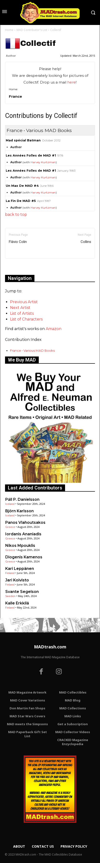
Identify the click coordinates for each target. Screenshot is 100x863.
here (71, 82)
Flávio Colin (18, 242)
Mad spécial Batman (23, 140)
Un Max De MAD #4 (22, 185)
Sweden (10, 596)
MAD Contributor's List (32, 30)
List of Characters (26, 319)
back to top (16, 214)
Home (9, 30)
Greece (10, 527)
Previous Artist (24, 302)
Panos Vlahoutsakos (25, 522)
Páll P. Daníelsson (22, 499)
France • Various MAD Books (32, 350)
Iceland (10, 504)
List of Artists (22, 313)
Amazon (53, 328)
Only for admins (21, 266)
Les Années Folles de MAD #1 (31, 155)
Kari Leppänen (19, 568)
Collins (86, 242)
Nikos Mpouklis (20, 545)
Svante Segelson (22, 591)
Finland (10, 573)
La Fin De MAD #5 (21, 201)
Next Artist (20, 307)
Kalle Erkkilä (17, 603)
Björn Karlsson (19, 511)
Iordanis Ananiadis (23, 534)
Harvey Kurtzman (43, 162)
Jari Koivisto (17, 580)
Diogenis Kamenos (23, 557)
